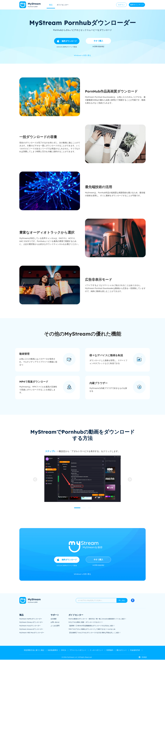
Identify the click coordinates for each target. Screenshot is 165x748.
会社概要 (54, 619)
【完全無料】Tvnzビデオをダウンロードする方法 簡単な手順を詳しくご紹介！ (95, 633)
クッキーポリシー (96, 650)
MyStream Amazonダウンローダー (31, 629)
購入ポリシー (122, 650)
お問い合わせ (55, 622)
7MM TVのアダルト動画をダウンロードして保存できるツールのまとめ (92, 629)
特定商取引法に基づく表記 (34, 650)
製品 (51, 5)
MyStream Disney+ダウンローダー (31, 622)
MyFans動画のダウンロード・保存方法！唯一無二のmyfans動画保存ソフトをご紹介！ (97, 619)
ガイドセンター (63, 5)
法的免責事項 (53, 650)
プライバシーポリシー (77, 650)
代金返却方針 (135, 650)
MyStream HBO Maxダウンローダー (31, 633)
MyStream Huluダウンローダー (30, 626)
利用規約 (109, 650)
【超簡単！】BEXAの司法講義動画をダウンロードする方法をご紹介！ (92, 626)
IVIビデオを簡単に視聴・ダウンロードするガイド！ (86, 622)
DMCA (63, 650)
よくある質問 (55, 626)
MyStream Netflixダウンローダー (30, 619)
